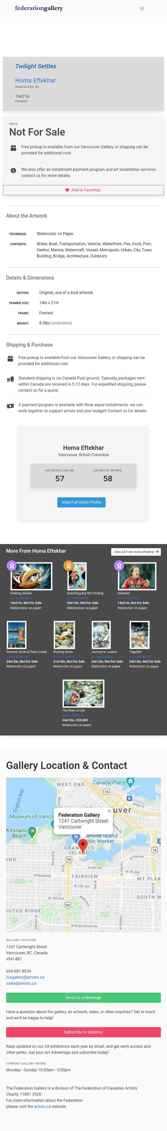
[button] (142, 8)
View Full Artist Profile (81, 502)
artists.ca (42, 1106)
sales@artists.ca (21, 983)
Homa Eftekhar (35, 80)
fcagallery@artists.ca (25, 977)
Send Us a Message (83, 997)
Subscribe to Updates (83, 1032)
